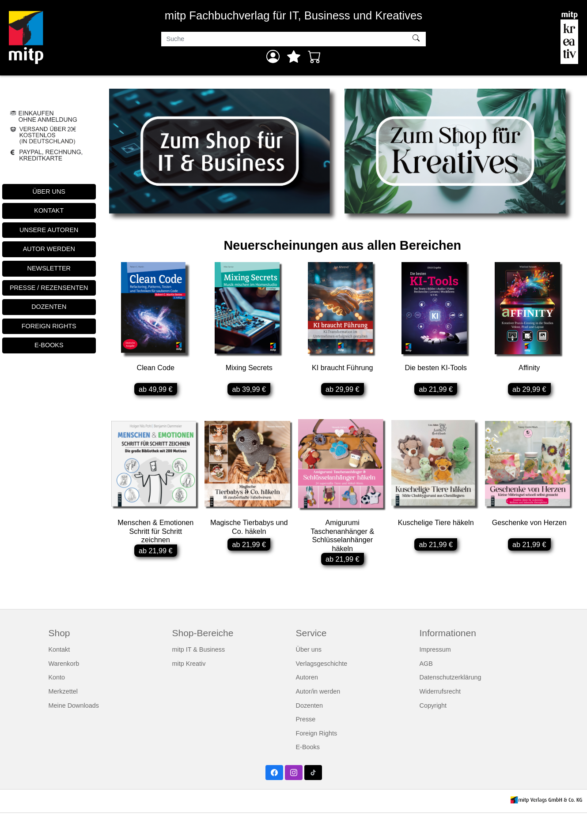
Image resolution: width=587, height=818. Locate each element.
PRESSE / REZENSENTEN (49, 287)
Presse (306, 724)
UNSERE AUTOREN (48, 229)
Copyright (433, 710)
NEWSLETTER (49, 268)
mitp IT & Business (198, 654)
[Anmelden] (273, 56)
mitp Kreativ (189, 668)
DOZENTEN (48, 306)
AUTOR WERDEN (49, 248)
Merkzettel (63, 696)
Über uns (309, 654)
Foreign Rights (316, 738)
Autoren (307, 682)
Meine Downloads (74, 710)
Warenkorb (64, 668)
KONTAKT (49, 210)
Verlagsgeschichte (322, 668)
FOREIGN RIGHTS (49, 326)
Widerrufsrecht (440, 696)
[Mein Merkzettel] (293, 56)
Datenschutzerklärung (450, 682)
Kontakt (59, 654)
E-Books (308, 752)
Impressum (435, 654)
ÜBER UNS (49, 191)
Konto (57, 682)
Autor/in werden (318, 696)
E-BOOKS (49, 345)
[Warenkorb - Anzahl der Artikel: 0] (314, 56)
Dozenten (309, 710)
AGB (426, 668)
